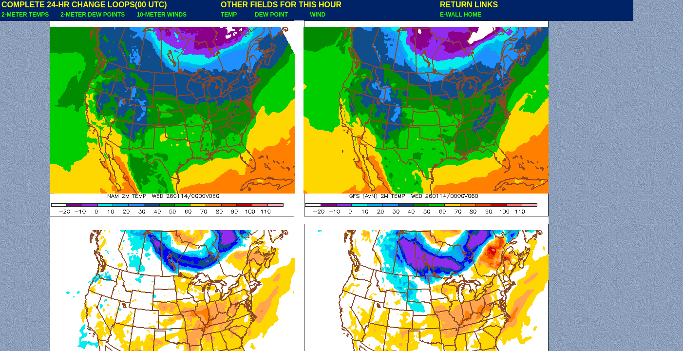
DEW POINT (271, 14)
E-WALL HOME (460, 14)
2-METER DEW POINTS (92, 14)
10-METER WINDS (161, 14)
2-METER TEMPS (25, 14)
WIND (317, 14)
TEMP (229, 14)
